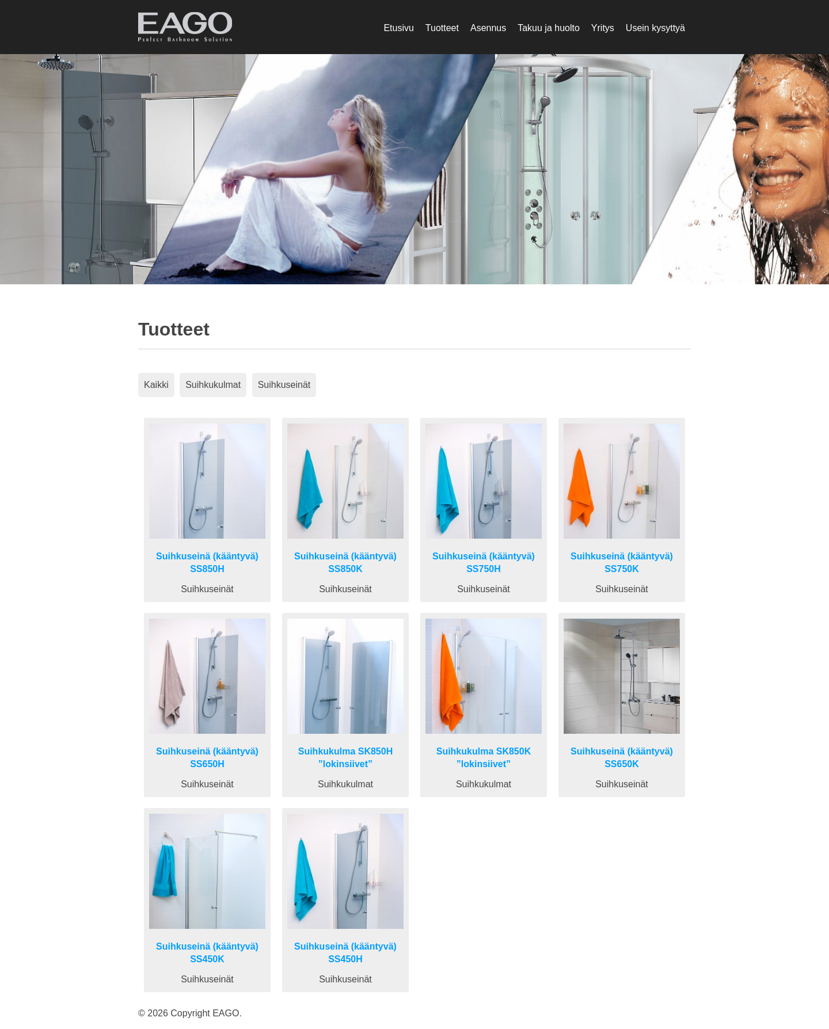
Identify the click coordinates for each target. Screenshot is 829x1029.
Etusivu (398, 28)
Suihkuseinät (284, 385)
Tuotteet (442, 28)
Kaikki (156, 385)
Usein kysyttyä (655, 28)
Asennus (488, 28)
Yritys (602, 28)
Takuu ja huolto (549, 28)
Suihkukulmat (213, 385)
